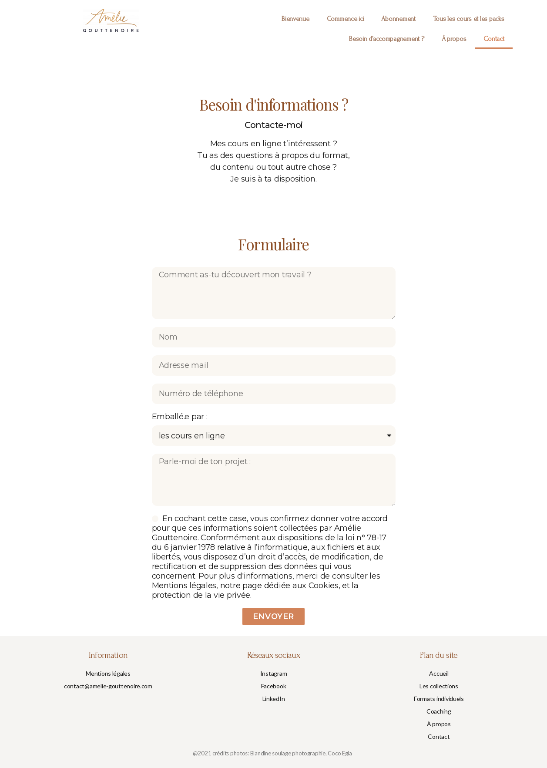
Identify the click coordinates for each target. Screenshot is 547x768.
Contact (493, 39)
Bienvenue (295, 19)
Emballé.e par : (180, 416)
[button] (108, 673)
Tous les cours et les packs (468, 19)
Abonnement (398, 19)
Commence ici (345, 19)
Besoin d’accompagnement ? (386, 39)
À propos (454, 39)
